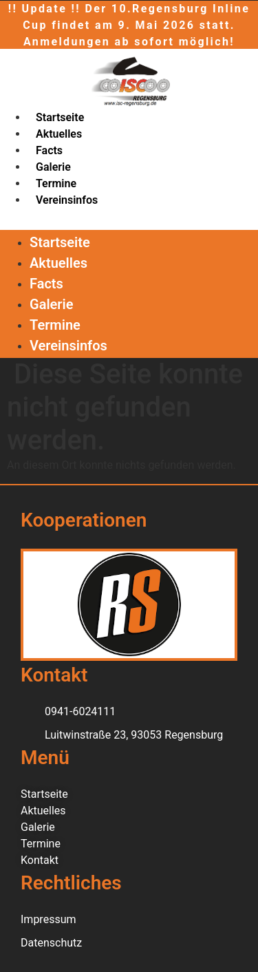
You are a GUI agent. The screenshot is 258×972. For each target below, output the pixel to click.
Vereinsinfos (67, 200)
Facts (49, 150)
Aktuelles (59, 133)
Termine (56, 183)
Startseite (60, 117)
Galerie (53, 166)
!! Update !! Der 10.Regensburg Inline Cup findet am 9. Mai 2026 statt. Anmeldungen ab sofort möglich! (129, 25)
